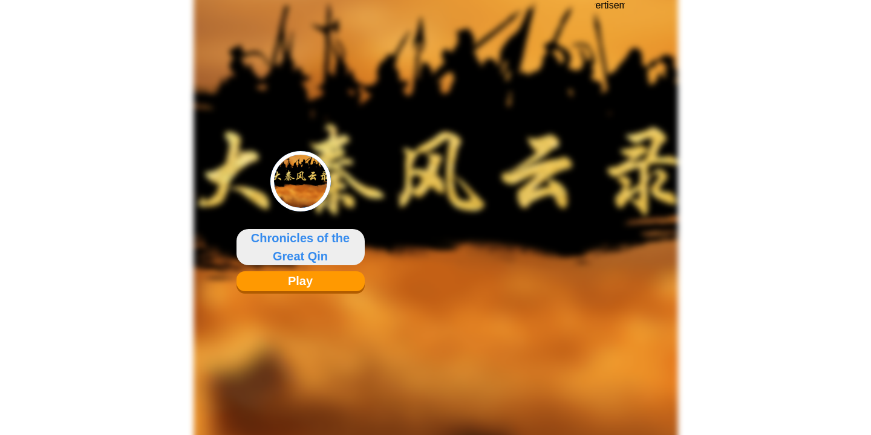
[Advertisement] (609, 208)
